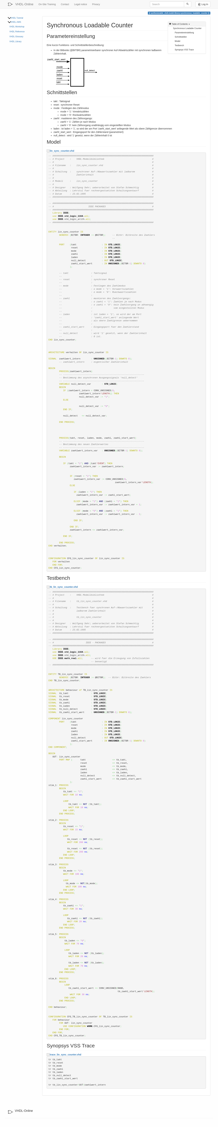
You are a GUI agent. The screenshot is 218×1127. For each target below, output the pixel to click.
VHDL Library (15, 41)
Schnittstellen (181, 37)
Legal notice (80, 4)
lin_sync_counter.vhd (62, 150)
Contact (65, 4)
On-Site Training (47, 4)
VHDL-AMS (16, 22)
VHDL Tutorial (17, 18)
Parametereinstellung (184, 32)
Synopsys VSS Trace (184, 50)
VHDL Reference (17, 31)
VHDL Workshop (16, 26)
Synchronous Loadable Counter (187, 28)
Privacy (96, 4)
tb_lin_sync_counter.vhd (64, 587)
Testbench (179, 45)
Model (177, 41)
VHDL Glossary (16, 36)
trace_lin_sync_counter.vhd (65, 1054)
